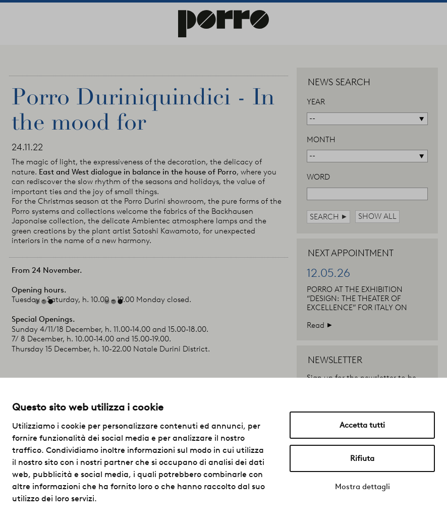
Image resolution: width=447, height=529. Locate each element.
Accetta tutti (362, 425)
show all (377, 216)
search (328, 216)
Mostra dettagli (362, 486)
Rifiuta (362, 458)
